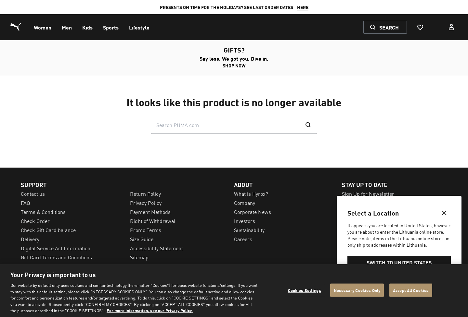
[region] (234, 290)
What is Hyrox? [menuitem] (251, 193)
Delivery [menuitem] (30, 239)
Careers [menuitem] (243, 239)
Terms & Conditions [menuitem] (43, 212)
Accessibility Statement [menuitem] (156, 248)
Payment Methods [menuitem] (150, 212)
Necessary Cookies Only (357, 290)
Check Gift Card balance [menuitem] (48, 230)
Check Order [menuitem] (35, 221)
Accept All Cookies (411, 290)
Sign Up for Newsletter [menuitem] (368, 193)
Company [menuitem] (244, 202)
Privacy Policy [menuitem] (146, 202)
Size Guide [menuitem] (141, 239)
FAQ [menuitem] (25, 202)
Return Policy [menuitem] (145, 193)
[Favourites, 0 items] (419, 27)
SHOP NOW (234, 65)
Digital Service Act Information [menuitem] (55, 248)
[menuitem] (43, 27)
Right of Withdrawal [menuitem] (153, 221)
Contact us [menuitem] (33, 193)
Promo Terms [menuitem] (145, 230)
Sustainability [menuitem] (249, 230)
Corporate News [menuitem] (252, 212)
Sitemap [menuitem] (139, 257)
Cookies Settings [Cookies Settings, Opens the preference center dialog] (304, 290)
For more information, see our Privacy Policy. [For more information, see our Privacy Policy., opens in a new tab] (150, 310)
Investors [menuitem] (244, 221)
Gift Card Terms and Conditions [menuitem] (56, 257)
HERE (302, 7)
